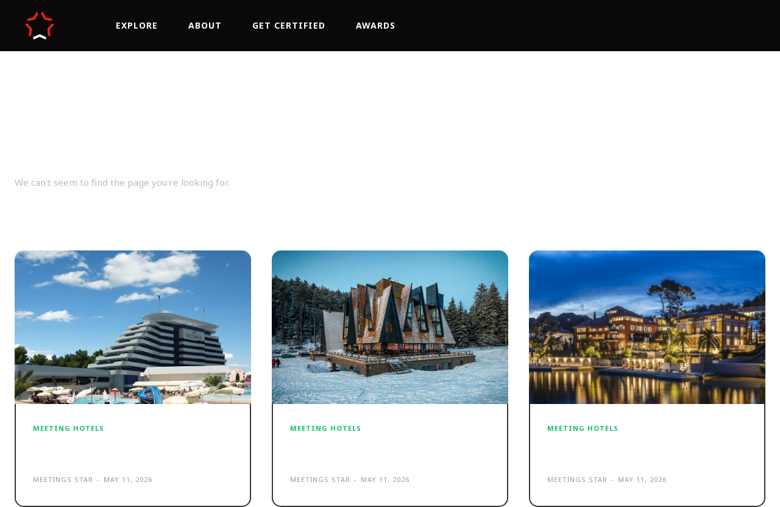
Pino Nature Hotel (351, 450)
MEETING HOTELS (68, 428)
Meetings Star (63, 479)
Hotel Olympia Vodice (105, 450)
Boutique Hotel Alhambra (633, 450)
